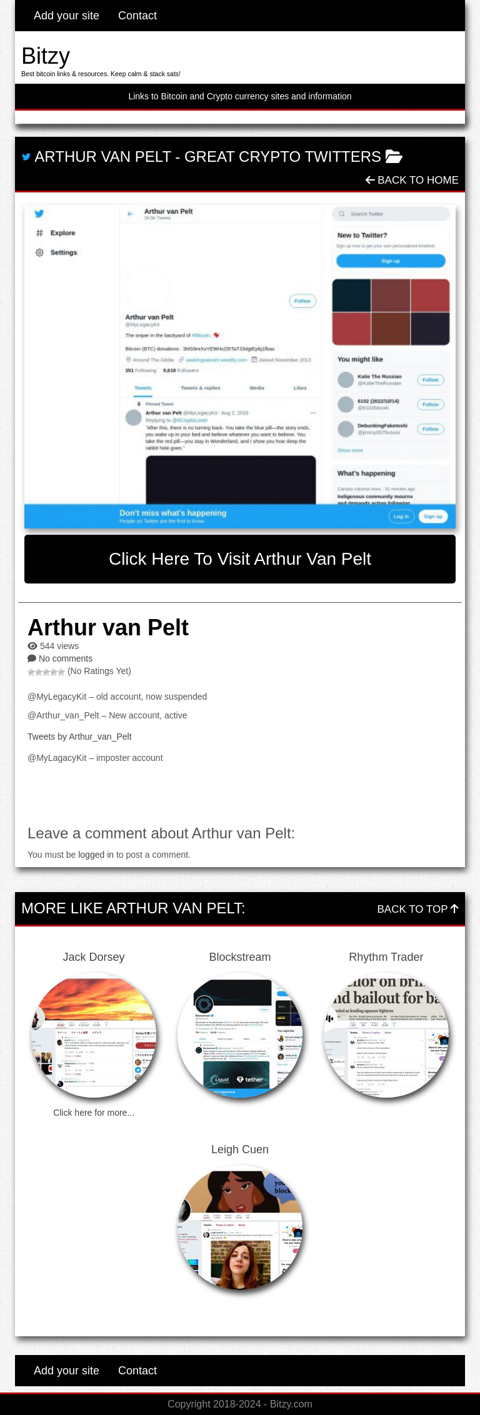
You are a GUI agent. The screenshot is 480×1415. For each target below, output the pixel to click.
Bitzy (45, 56)
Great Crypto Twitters (282, 156)
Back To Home (412, 180)
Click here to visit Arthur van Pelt (240, 558)
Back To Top (418, 909)
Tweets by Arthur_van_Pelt (80, 737)
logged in (96, 855)
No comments (65, 658)
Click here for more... (93, 1113)
